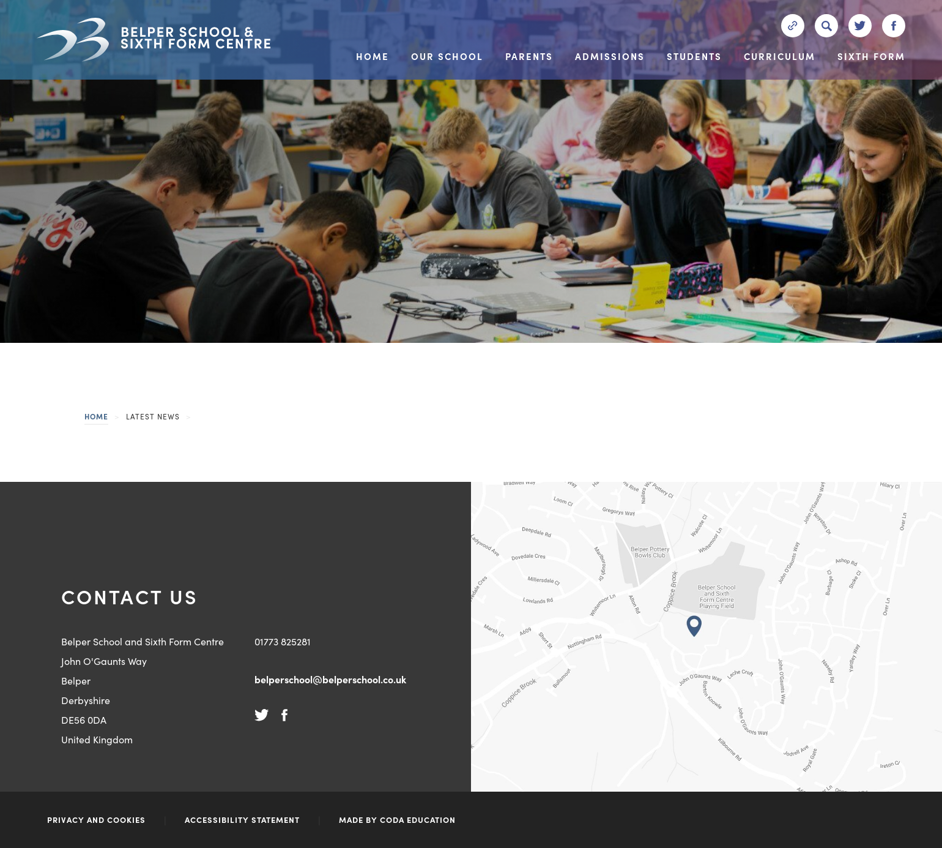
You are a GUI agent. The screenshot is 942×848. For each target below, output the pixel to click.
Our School (447, 56)
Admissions (610, 56)
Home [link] (96, 416)
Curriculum (779, 56)
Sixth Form (871, 56)
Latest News (153, 416)
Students (694, 56)
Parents (529, 56)
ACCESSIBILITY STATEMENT (242, 819)
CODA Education (418, 819)
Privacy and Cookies (96, 819)
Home (372, 56)
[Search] (826, 25)
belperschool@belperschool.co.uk (330, 679)
